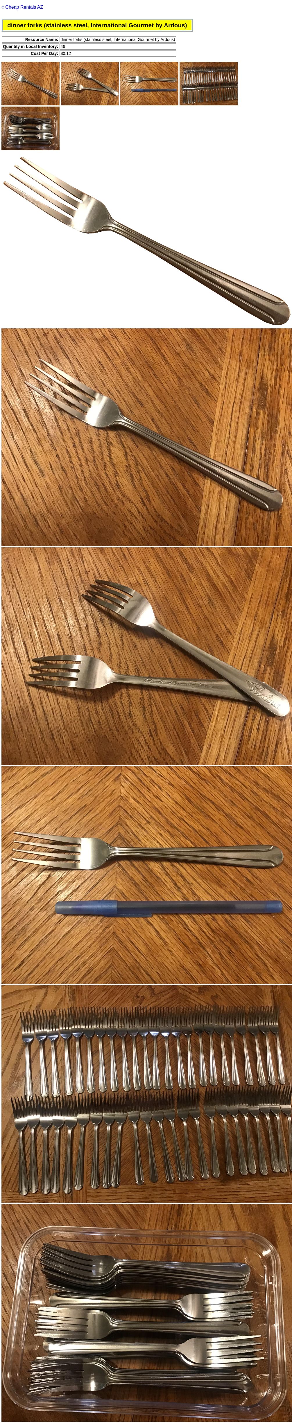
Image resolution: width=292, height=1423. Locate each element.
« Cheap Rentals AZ (22, 7)
